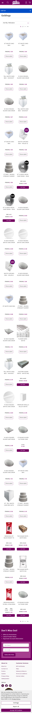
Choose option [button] (8, 56)
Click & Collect (20, 676)
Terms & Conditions (21, 673)
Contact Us (4, 668)
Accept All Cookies (16, 710)
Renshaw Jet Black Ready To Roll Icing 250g (9, 537)
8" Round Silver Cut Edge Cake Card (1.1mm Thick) (23, 604)
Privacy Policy (5, 676)
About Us (3, 666)
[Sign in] (27, 2)
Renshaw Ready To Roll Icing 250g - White (9, 604)
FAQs (17, 668)
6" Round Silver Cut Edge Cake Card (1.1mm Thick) (23, 439)
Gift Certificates (20, 666)
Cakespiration (5, 678)
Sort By (16, 11)
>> (28, 26)
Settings (16, 703)
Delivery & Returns (21, 671)
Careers (3, 673)
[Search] (7, 2)
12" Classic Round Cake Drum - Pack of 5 (23, 176)
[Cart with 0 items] (30, 3)
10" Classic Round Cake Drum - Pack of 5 (9, 209)
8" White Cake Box (9, 306)
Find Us (3, 671)
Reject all (16, 706)
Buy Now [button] (23, 187)
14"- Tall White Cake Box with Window (9, 505)
